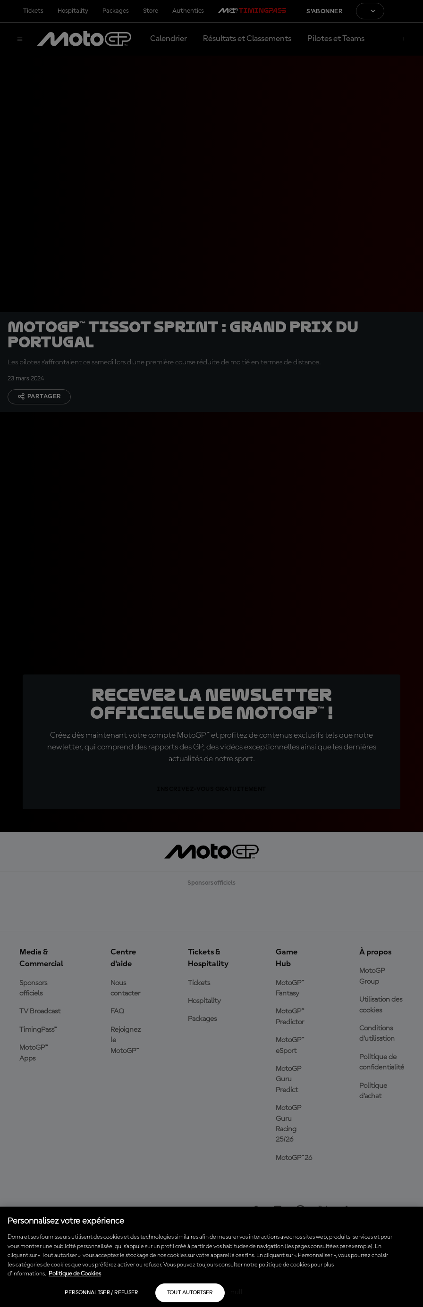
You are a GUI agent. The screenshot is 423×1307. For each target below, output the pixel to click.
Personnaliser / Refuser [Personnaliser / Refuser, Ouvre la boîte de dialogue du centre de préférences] (101, 1293)
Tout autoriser (190, 1293)
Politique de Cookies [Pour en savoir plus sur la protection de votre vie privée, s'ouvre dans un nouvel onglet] (75, 1274)
